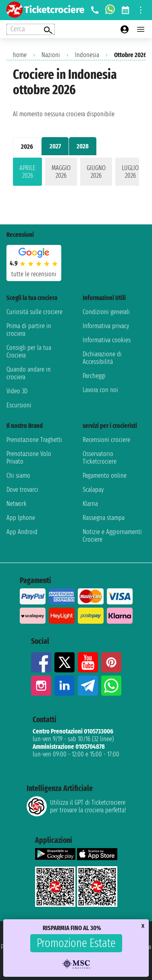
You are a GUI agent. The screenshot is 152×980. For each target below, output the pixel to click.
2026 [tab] (27, 146)
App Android (21, 532)
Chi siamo (18, 475)
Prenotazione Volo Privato (28, 457)
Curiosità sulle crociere (34, 312)
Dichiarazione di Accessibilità (102, 358)
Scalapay (93, 489)
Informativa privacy (106, 326)
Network (16, 503)
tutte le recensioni (33, 274)
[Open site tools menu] (141, 10)
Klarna (90, 503)
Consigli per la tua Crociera (28, 351)
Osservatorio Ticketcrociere (100, 457)
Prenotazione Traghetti (34, 440)
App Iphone (20, 518)
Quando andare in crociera (28, 373)
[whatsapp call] (110, 10)
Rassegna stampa (104, 518)
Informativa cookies (107, 340)
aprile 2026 (27, 171)
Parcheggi (94, 376)
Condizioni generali (106, 312)
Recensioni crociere (106, 440)
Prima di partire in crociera (28, 329)
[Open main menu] (141, 29)
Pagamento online (105, 475)
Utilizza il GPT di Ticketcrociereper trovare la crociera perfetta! (76, 806)
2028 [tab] (83, 146)
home (20, 55)
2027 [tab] (55, 146)
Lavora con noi (100, 390)
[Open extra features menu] (30, 29)
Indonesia (87, 55)
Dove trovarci (22, 489)
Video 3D (16, 391)
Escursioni (18, 405)
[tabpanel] (76, 173)
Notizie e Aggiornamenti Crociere (112, 535)
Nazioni (51, 55)
